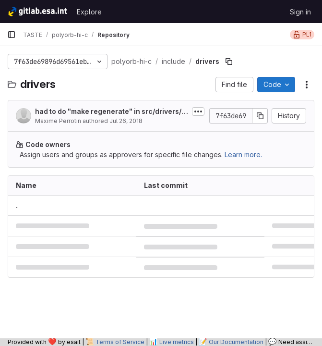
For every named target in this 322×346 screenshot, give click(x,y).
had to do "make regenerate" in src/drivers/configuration (110, 111)
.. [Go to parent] (17, 205)
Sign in (300, 12)
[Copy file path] (229, 61)
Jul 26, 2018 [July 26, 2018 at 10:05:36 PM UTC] (126, 120)
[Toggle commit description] (198, 111)
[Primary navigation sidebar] (11, 34)
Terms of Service (119, 342)
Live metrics (176, 342)
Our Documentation (236, 342)
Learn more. (243, 154)
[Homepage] (37, 11)
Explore (89, 12)
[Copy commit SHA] (260, 116)
